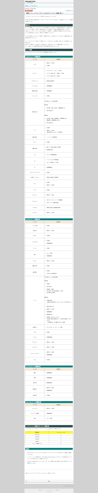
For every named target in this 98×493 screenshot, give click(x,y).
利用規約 (57, 490)
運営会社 (40, 490)
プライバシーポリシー (49, 490)
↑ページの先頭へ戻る (68, 485)
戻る (49, 481)
